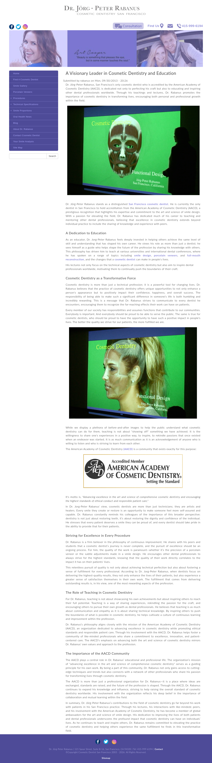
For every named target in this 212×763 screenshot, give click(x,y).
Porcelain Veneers (22, 92)
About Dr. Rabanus (23, 129)
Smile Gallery (20, 86)
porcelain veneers (165, 255)
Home (16, 73)
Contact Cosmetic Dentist (26, 135)
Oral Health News (22, 116)
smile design (142, 255)
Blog (15, 123)
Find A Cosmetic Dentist (25, 79)
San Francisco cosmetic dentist (148, 203)
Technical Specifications (25, 104)
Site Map (18, 147)
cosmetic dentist (125, 259)
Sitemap (106, 758)
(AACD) (128, 448)
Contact (159, 749)
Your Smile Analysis (23, 141)
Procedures (19, 98)
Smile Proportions (22, 110)
